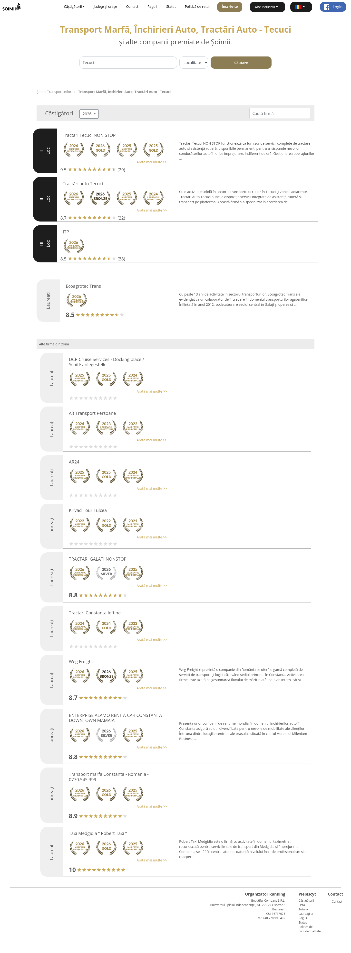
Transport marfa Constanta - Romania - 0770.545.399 (109, 776)
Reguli (152, 6)
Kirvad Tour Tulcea (88, 510)
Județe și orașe (105, 6)
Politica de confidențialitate (310, 929)
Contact (132, 6)
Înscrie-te (230, 6)
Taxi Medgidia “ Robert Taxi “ (98, 833)
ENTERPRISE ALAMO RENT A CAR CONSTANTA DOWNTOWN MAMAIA (115, 717)
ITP (66, 232)
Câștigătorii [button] (73, 6)
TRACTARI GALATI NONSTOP (98, 559)
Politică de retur (197, 6)
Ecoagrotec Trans (83, 286)
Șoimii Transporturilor (54, 91)
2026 (88, 114)
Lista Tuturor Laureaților (306, 909)
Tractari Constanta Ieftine (95, 613)
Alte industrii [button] (265, 7)
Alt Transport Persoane (92, 413)
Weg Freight (81, 661)
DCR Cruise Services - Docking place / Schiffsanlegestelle (106, 362)
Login (333, 7)
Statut (171, 6)
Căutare (241, 62)
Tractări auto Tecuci (83, 183)
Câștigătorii (306, 900)
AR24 (74, 462)
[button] (301, 7)
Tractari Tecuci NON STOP (89, 135)
